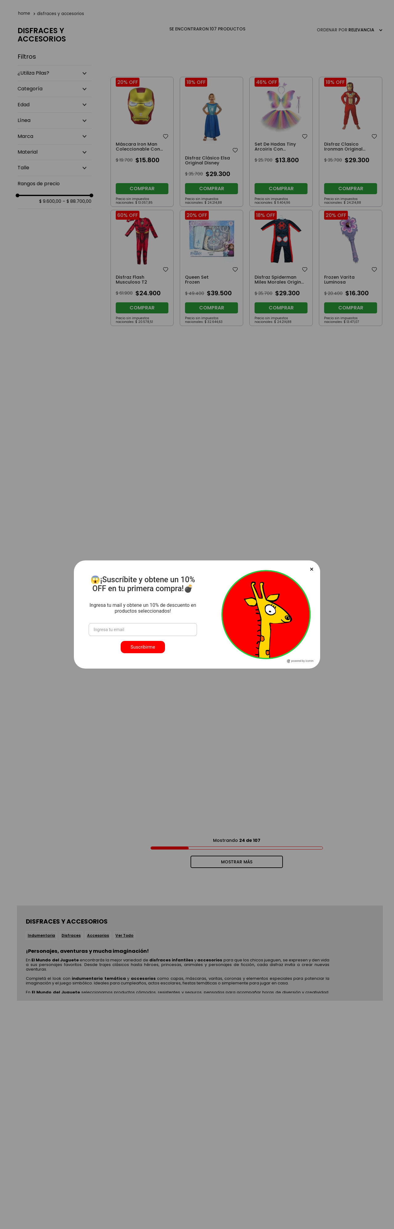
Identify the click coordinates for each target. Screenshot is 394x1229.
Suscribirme (143, 647)
